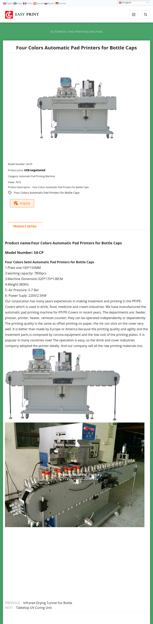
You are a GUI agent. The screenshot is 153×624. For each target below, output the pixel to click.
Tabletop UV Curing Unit (34, 607)
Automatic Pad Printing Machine (76, 31)
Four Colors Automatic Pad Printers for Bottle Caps (47, 193)
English (125, 2)
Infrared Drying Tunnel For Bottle (47, 602)
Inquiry (22, 202)
